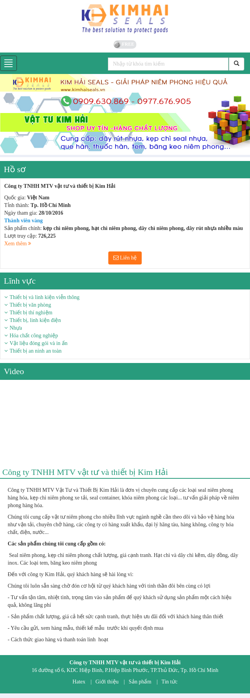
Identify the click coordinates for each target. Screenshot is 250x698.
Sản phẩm (140, 682)
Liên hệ (125, 258)
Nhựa (16, 328)
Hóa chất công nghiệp (34, 335)
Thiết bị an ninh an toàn (35, 351)
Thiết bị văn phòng (30, 305)
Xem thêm (17, 243)
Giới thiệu (107, 682)
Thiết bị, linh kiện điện (35, 320)
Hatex (79, 682)
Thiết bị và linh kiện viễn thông (44, 297)
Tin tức (170, 682)
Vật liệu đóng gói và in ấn (39, 343)
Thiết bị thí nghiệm (31, 312)
